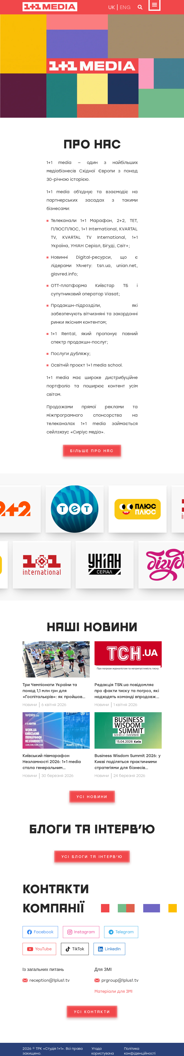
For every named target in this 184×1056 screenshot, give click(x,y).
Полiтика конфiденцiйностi (139, 1051)
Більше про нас (92, 451)
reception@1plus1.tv (50, 980)
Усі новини (92, 796)
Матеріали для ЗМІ (113, 991)
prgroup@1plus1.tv (119, 980)
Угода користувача (102, 1051)
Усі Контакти (92, 1011)
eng (125, 7)
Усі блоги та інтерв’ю (92, 856)
